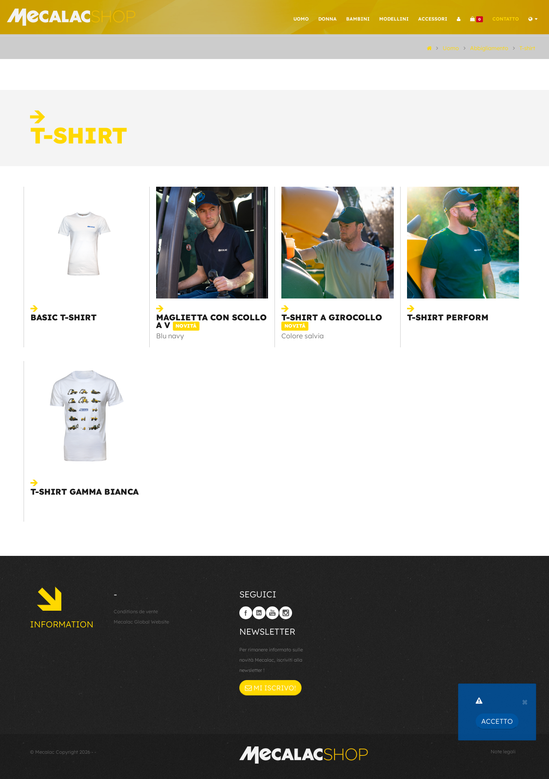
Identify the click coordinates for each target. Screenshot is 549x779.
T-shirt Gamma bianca (84, 492)
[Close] (525, 701)
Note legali (503, 752)
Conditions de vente (136, 612)
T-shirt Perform (448, 317)
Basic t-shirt (63, 317)
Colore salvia (302, 335)
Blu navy (170, 335)
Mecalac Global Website (141, 622)
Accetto (497, 721)
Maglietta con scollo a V (211, 321)
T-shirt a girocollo (331, 321)
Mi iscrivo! (270, 687)
